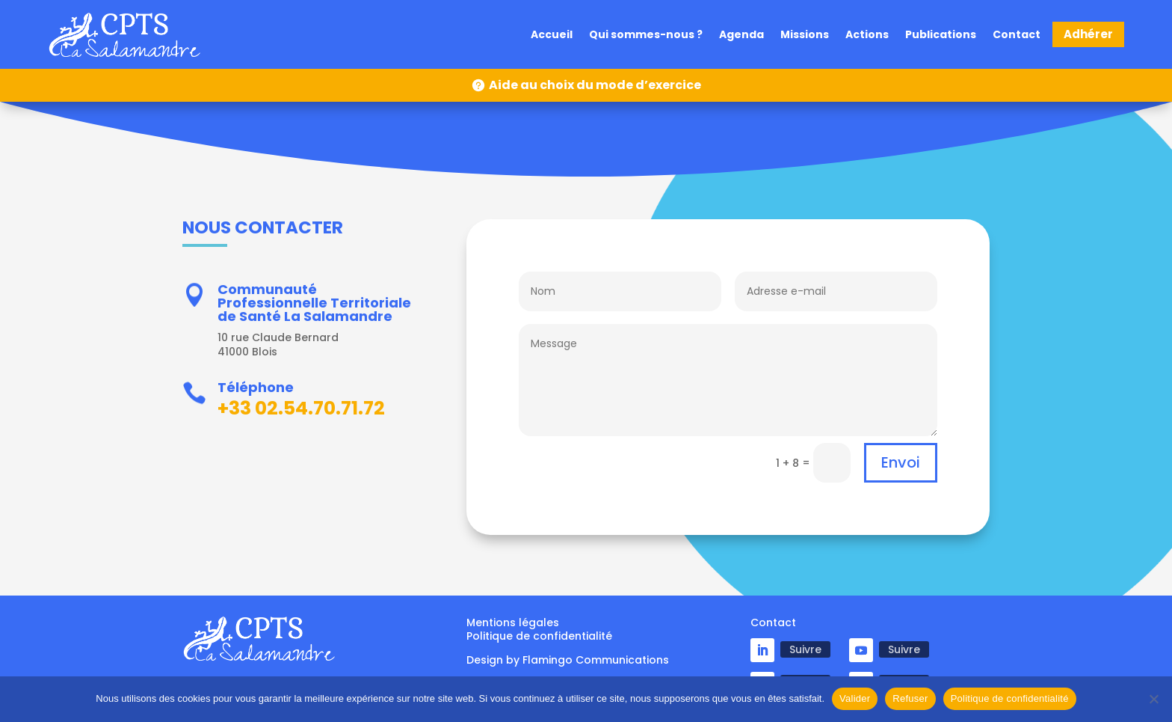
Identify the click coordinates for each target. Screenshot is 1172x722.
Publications (940, 35)
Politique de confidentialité (1010, 698)
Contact (1016, 35)
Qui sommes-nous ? (646, 35)
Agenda (741, 35)
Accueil (552, 35)
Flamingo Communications (595, 659)
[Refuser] (1153, 698)
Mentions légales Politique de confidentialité (539, 629)
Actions (867, 35)
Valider (854, 698)
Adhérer (1088, 34)
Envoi (900, 462)
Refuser (910, 698)
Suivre (805, 649)
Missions (804, 35)
